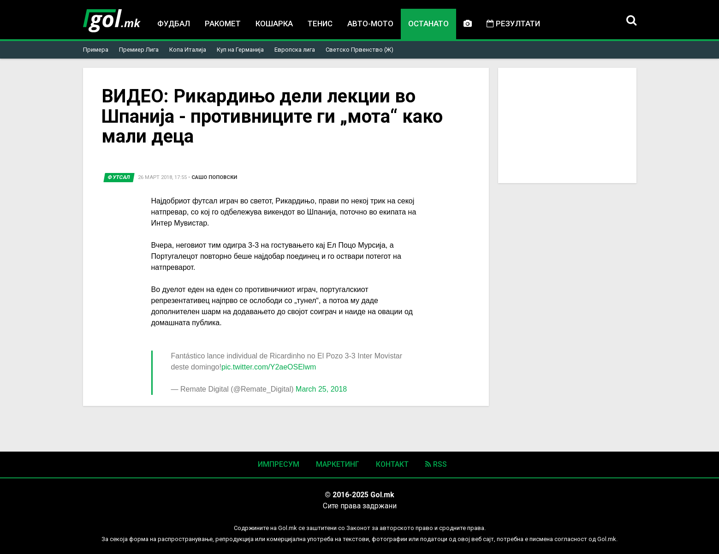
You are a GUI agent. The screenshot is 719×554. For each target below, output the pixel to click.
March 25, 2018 (321, 389)
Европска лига (294, 49)
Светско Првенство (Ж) (359, 49)
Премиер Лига (139, 49)
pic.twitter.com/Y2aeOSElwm (268, 367)
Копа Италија (187, 49)
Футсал (119, 177)
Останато (428, 23)
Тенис (320, 23)
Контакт (392, 464)
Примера (95, 49)
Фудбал (173, 23)
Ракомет (223, 23)
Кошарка (274, 23)
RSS (436, 464)
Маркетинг (337, 464)
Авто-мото (370, 23)
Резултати (513, 23)
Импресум (278, 464)
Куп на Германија (240, 49)
